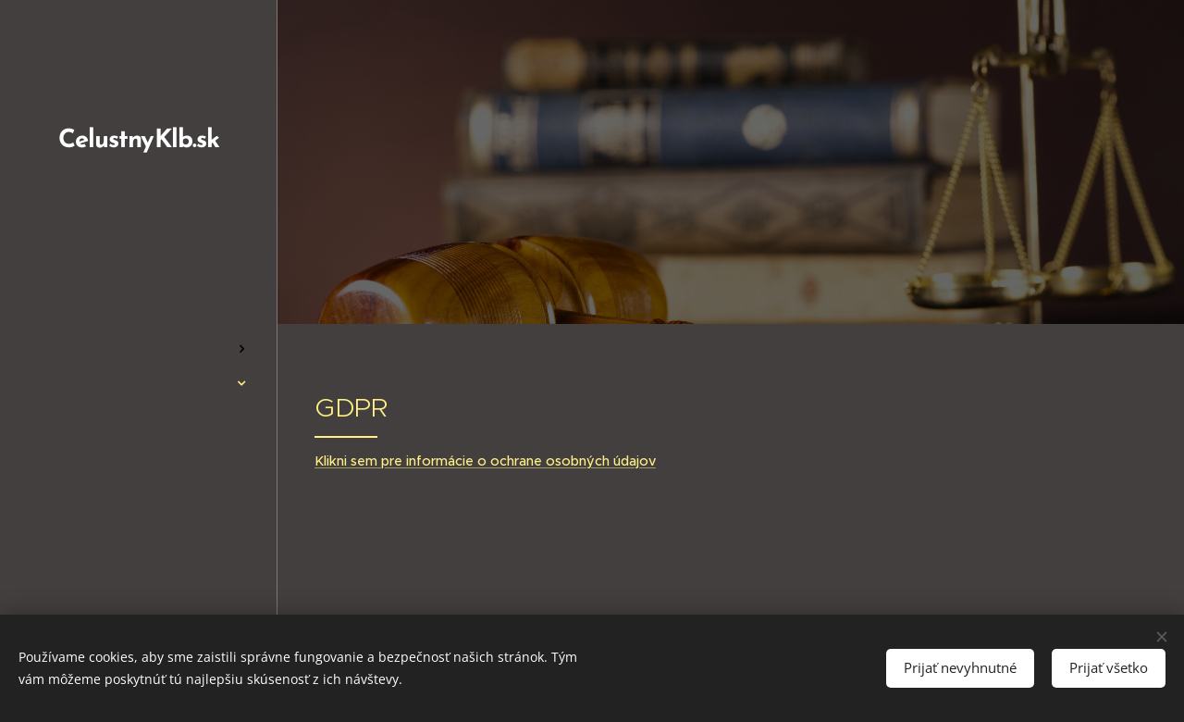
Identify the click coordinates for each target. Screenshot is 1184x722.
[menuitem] (139, 294)
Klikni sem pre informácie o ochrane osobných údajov (485, 461)
